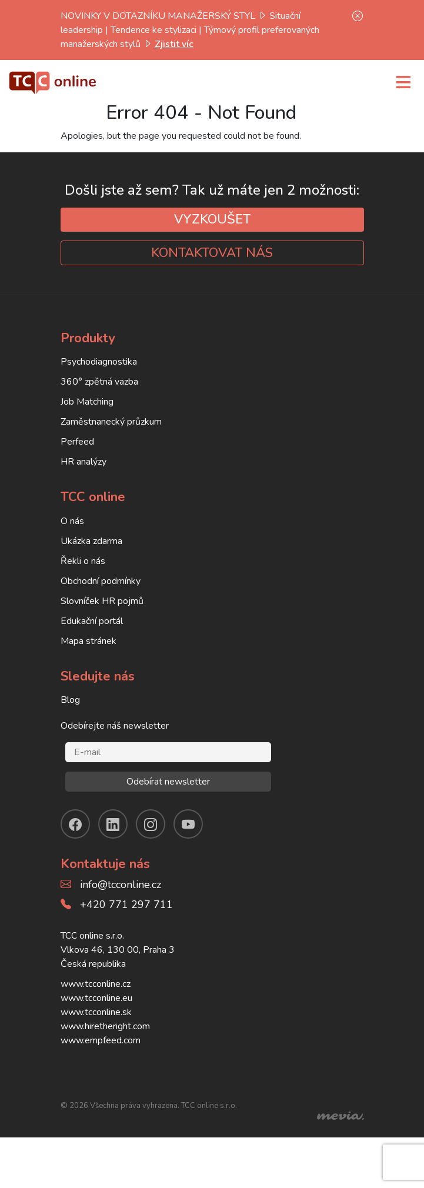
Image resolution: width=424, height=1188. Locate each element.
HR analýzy (83, 461)
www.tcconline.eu (96, 998)
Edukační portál (92, 621)
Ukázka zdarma (91, 541)
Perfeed (77, 441)
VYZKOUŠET (212, 219)
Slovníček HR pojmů (102, 601)
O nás (72, 521)
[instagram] (150, 824)
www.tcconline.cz (96, 983)
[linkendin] (113, 824)
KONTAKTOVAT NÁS (212, 253)
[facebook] (75, 824)
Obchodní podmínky (101, 581)
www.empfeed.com (101, 1040)
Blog (70, 699)
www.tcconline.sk (96, 1012)
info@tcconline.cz (120, 884)
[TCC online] (53, 81)
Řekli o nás (83, 561)
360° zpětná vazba (99, 381)
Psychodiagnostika (99, 361)
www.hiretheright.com (105, 1026)
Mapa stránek (88, 641)
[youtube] (188, 824)
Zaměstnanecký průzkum (111, 421)
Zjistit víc (174, 44)
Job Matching (87, 401)
